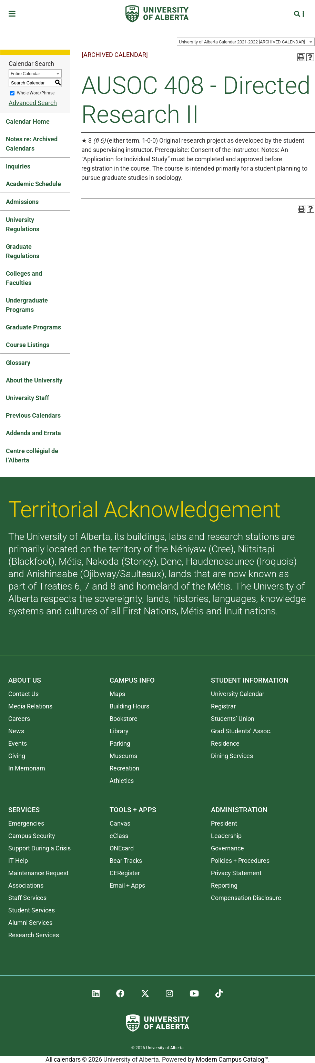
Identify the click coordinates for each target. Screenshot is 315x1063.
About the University (34, 380)
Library (119, 731)
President (224, 823)
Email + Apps (127, 885)
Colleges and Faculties (24, 278)
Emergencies (26, 823)
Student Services (31, 910)
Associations (25, 885)
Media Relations (30, 706)
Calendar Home (28, 121)
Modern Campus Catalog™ (232, 1059)
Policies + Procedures (240, 860)
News (16, 731)
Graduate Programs (33, 327)
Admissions (22, 201)
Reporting (224, 885)
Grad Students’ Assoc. (241, 731)
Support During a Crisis (39, 848)
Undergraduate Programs (27, 305)
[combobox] (246, 42)
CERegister (125, 873)
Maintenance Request (38, 873)
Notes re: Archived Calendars (32, 143)
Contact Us (23, 693)
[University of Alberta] (157, 13)
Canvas (120, 823)
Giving (16, 755)
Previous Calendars (33, 415)
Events (17, 743)
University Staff (27, 397)
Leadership (226, 835)
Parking (120, 743)
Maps (117, 693)
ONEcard (122, 848)
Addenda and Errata (33, 433)
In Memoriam (26, 768)
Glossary (18, 362)
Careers (19, 718)
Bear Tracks (126, 860)
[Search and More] (298, 14)
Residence (225, 743)
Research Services (33, 935)
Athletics (122, 780)
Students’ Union (232, 718)
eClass (119, 835)
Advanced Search (33, 102)
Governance (227, 848)
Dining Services (232, 755)
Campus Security (31, 835)
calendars (67, 1059)
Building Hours (129, 706)
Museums (123, 755)
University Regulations (22, 224)
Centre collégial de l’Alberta (32, 455)
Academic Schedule (33, 183)
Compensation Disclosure (246, 897)
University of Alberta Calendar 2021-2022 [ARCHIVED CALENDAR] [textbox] (242, 41)
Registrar (223, 706)
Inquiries (18, 166)
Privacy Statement (236, 873)
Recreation (124, 768)
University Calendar (237, 693)
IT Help (18, 860)
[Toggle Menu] (14, 14)
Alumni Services (30, 922)
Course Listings (27, 344)
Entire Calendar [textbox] (25, 73)
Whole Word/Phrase (35, 93)
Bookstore (124, 718)
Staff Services (27, 897)
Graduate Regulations (22, 251)
